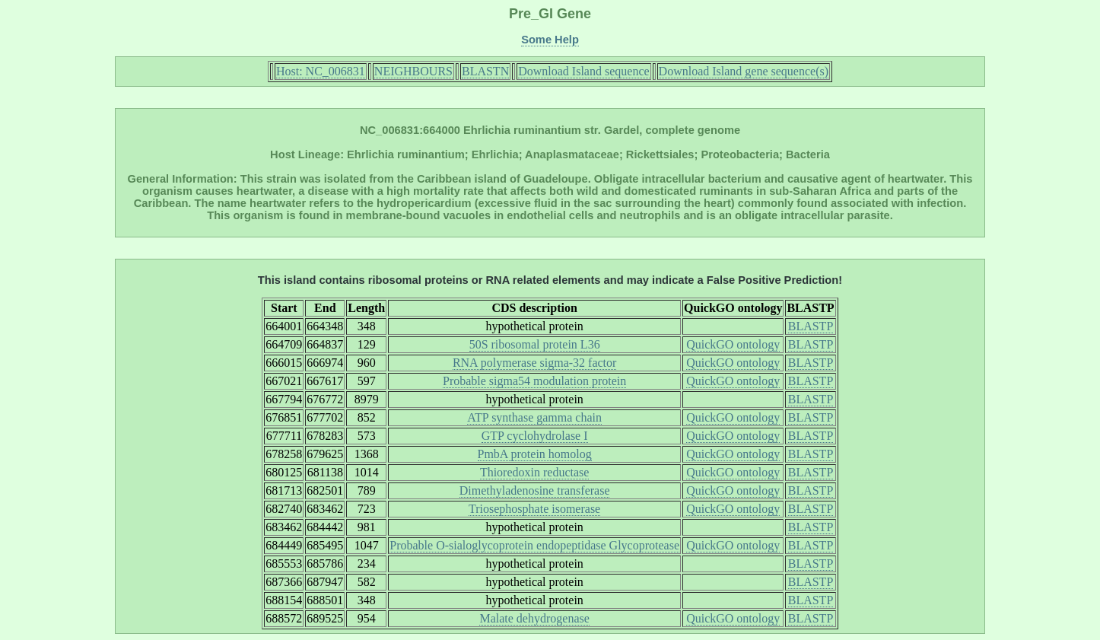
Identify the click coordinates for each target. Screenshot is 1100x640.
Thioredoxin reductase (535, 472)
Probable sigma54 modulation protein (534, 380)
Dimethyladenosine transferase (534, 490)
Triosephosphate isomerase (534, 508)
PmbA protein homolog (535, 453)
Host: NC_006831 (320, 71)
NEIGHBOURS (413, 71)
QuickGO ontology (733, 344)
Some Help (550, 39)
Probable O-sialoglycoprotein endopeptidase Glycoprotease (534, 545)
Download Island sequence (583, 71)
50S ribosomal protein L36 (534, 344)
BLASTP (811, 326)
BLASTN (485, 71)
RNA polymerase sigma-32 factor (535, 362)
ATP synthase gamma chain (534, 417)
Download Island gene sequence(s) (743, 71)
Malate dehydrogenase (534, 618)
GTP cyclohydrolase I (535, 435)
